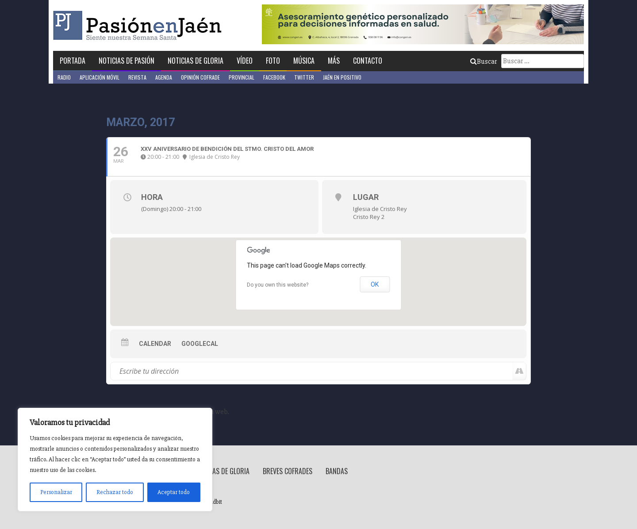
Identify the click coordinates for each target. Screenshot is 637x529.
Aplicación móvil (99, 77)
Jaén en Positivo (342, 77)
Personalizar (56, 492)
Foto (273, 60)
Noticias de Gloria (195, 60)
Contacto (367, 60)
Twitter (304, 77)
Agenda (163, 77)
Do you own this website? (277, 285)
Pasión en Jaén (139, 25)
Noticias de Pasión (126, 60)
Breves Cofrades (287, 471)
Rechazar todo (114, 492)
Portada (72, 60)
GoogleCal (199, 343)
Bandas (337, 471)
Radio (64, 77)
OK (375, 284)
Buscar (483, 61)
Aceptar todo (173, 492)
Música (304, 60)
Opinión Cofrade (200, 77)
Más (334, 60)
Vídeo (245, 60)
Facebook (274, 77)
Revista (137, 77)
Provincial (241, 77)
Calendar (155, 343)
